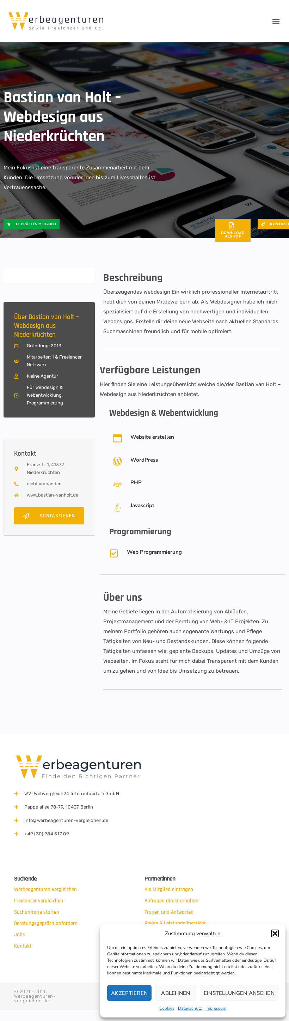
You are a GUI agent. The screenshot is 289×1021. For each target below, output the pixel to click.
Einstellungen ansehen (239, 993)
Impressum (215, 1008)
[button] (274, 933)
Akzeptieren (129, 993)
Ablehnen (175, 993)
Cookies (166, 1008)
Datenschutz (190, 1008)
